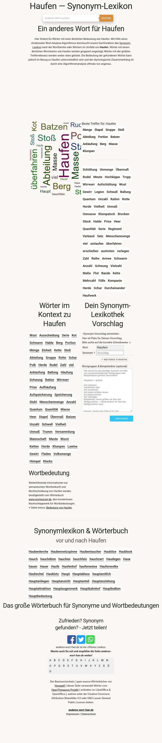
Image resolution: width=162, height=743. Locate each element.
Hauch (33, 559)
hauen (33, 566)
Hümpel (35, 461)
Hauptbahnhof (90, 588)
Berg (59, 343)
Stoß (67, 350)
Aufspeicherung (41, 394)
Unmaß (35, 431)
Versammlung (65, 431)
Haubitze (110, 551)
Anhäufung (37, 372)
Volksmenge (62, 454)
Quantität (51, 409)
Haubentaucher (90, 551)
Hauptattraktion (40, 588)
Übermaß (56, 417)
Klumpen (59, 446)
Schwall (47, 424)
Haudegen (113, 559)
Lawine (73, 446)
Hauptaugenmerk (65, 588)
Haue (126, 559)
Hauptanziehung (103, 581)
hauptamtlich (101, 574)
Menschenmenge (52, 402)
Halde (49, 343)
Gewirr (34, 454)
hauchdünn (48, 559)
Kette (58, 350)
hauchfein (80, 559)
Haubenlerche (38, 551)
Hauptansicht (61, 581)
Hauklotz (52, 574)
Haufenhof (69, 566)
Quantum (36, 409)
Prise (33, 387)
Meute (53, 439)
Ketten (34, 446)
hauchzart (96, 559)
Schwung (36, 380)
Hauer (44, 566)
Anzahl (71, 402)
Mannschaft (38, 439)
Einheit (47, 350)
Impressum (72, 714)
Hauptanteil (81, 581)
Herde (43, 365)
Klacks (48, 461)
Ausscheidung (49, 335)
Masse (65, 409)
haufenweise (88, 566)
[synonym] (110, 353)
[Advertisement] (81, 94)
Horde (45, 446)
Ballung (53, 372)
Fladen (46, 454)
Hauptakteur (81, 574)
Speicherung (63, 394)
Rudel (53, 365)
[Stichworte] (107, 390)
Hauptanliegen (39, 581)
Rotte (62, 357)
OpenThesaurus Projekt (65, 689)
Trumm (47, 431)
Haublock (125, 551)
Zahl (63, 365)
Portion (70, 343)
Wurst (64, 439)
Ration (49, 380)
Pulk (33, 365)
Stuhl (33, 402)
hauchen (64, 559)
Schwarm (36, 343)
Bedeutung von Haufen (59, 507)
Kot (74, 335)
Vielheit (60, 424)
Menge (34, 350)
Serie (65, 335)
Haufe (55, 566)
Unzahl (34, 424)
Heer (33, 417)
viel (71, 365)
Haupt (65, 574)
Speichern (121, 419)
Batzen (71, 417)
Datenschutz (88, 714)
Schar (73, 357)
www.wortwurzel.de (40, 499)
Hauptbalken (112, 588)
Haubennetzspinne (64, 551)
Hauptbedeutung (40, 596)
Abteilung (36, 357)
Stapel (43, 417)
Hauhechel (36, 574)
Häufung (67, 372)
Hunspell (60, 685)
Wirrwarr (63, 380)
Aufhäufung (48, 387)
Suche (106, 18)
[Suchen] (71, 18)
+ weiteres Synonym (114, 360)
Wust (33, 335)
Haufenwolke (109, 566)
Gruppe (51, 357)
